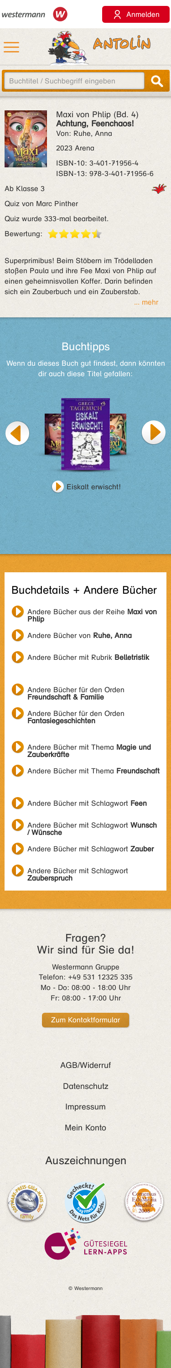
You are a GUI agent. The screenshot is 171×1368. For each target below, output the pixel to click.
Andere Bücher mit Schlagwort (87, 803)
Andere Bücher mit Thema (89, 748)
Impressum (85, 1107)
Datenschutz (86, 1086)
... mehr (146, 302)
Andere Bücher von (79, 635)
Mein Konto (85, 1128)
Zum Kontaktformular (85, 1020)
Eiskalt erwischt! (94, 486)
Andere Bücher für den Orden (75, 690)
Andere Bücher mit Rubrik (88, 657)
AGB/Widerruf (85, 1065)
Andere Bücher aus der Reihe (92, 612)
